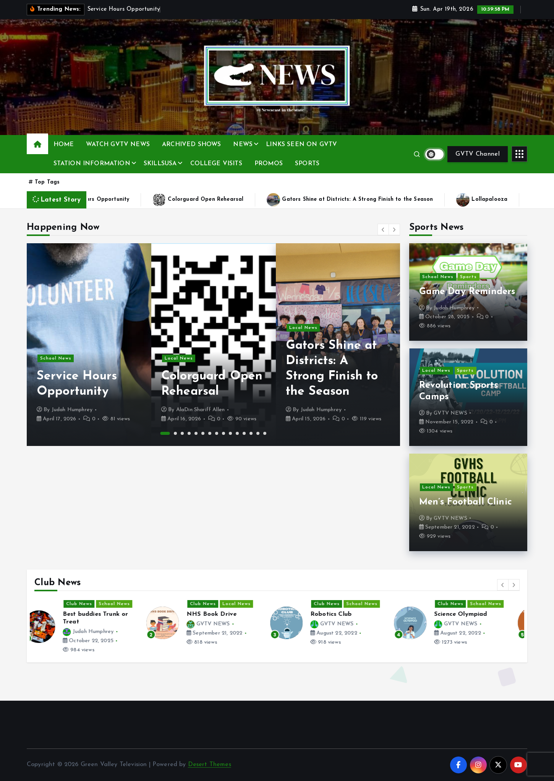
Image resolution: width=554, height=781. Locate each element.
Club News (91, 604)
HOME (63, 145)
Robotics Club (342, 614)
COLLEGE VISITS (216, 164)
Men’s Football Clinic (465, 502)
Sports (468, 277)
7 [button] (209, 433)
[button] (383, 229)
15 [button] (264, 433)
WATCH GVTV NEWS (117, 145)
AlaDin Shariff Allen (200, 410)
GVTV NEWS (450, 413)
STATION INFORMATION (91, 164)
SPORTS (307, 164)
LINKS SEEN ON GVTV (301, 145)
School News (55, 358)
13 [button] (251, 433)
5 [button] (196, 433)
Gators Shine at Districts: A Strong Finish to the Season (374, 200)
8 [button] (216, 433)
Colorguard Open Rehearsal (222, 200)
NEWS (243, 145)
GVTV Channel (477, 154)
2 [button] (175, 433)
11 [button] (237, 433)
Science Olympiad (472, 614)
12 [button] (244, 433)
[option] (89, 344)
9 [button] (223, 433)
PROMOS (268, 164)
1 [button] (165, 433)
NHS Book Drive (223, 614)
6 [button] (202, 433)
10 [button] (230, 433)
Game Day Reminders (467, 291)
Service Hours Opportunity (110, 200)
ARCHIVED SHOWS (191, 145)
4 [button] (189, 433)
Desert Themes (209, 764)
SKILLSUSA (160, 164)
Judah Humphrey (72, 410)
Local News (179, 358)
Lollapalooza (506, 200)
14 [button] (257, 433)
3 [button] (182, 433)
